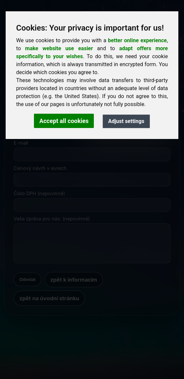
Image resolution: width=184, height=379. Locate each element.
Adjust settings (126, 121)
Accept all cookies (64, 120)
